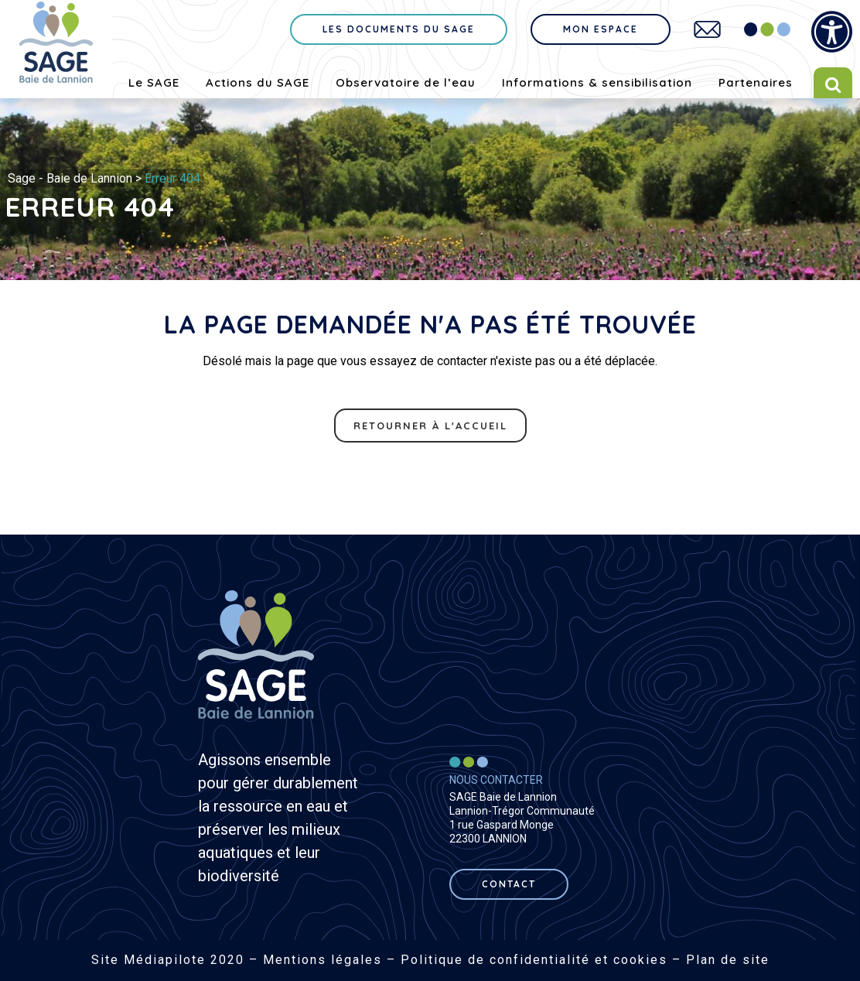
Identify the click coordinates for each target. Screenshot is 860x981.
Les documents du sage (398, 29)
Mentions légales (322, 959)
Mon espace (600, 29)
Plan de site (728, 959)
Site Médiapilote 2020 (167, 959)
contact (509, 884)
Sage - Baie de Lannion (70, 178)
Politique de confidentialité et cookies (534, 959)
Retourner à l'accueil (430, 425)
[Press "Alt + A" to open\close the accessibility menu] (832, 32)
